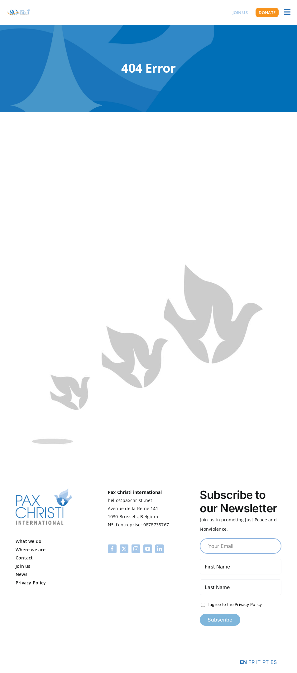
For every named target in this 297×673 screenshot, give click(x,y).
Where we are (31, 550)
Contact (24, 558)
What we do (28, 541)
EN (243, 662)
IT (258, 662)
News (21, 574)
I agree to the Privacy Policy (234, 604)
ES (274, 662)
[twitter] (124, 548)
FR (251, 662)
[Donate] (267, 12)
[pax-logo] (44, 491)
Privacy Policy (31, 583)
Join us (23, 566)
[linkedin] (159, 548)
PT (265, 662)
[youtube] (147, 548)
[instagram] (136, 548)
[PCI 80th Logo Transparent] (18, 9)
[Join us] (240, 12)
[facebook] (112, 548)
